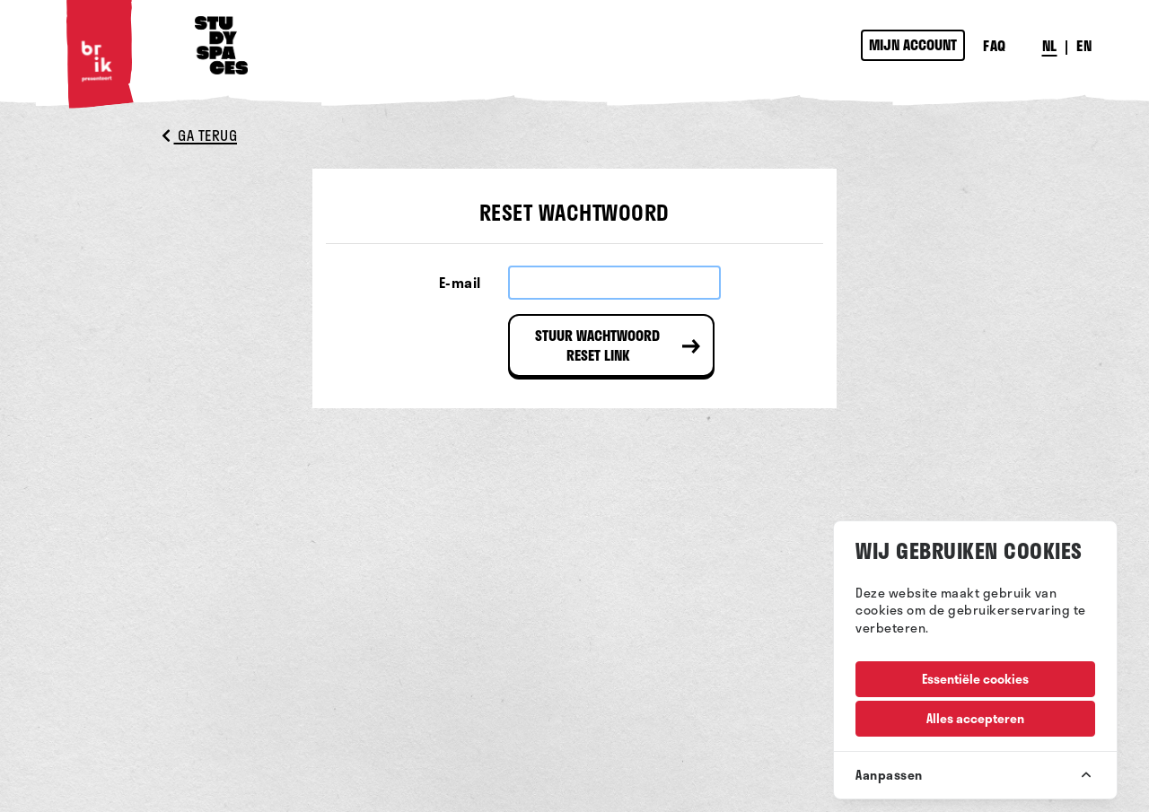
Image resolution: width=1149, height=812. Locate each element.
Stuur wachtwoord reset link (597, 345)
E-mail (460, 282)
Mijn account (913, 44)
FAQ (994, 45)
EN (1084, 45)
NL (1049, 45)
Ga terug (199, 135)
